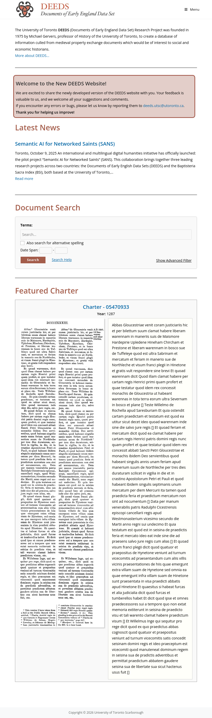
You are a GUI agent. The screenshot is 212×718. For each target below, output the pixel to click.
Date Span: (29, 250)
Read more (24, 178)
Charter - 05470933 (106, 306)
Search (33, 260)
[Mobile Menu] (192, 9)
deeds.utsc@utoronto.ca (163, 105)
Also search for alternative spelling (55, 242)
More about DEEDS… (32, 55)
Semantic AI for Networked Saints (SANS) (65, 143)
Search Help (62, 259)
